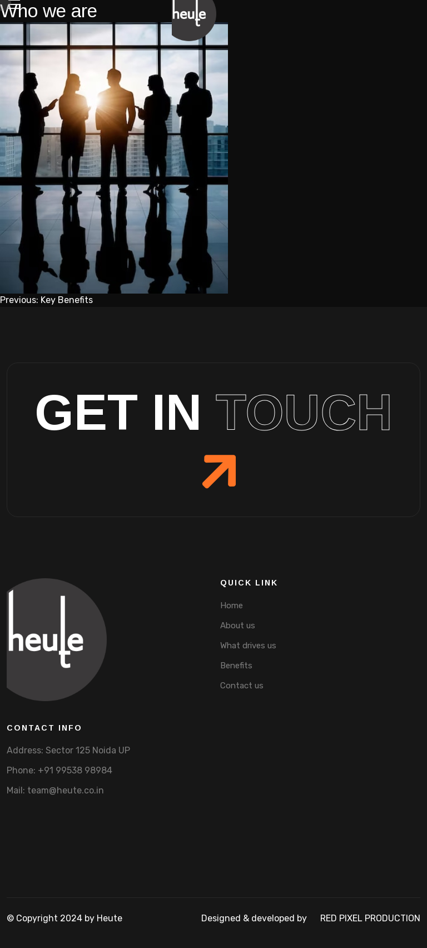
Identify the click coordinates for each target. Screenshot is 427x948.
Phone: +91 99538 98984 (59, 770)
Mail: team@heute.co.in (55, 790)
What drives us (248, 646)
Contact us (242, 686)
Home (231, 605)
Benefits (236, 666)
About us (237, 626)
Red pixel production (370, 918)
